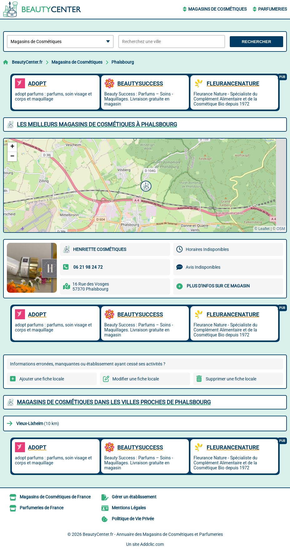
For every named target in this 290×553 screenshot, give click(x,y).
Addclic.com (152, 544)
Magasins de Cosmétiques (217, 9)
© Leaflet (261, 229)
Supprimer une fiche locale (231, 378)
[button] (145, 185)
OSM (281, 229)
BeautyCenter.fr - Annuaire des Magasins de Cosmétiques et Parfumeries (153, 534)
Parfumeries (272, 9)
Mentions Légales (129, 507)
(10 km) (37, 423)
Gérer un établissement (134, 496)
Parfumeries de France (41, 507)
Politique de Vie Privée (133, 518)
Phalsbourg (122, 62)
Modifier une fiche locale (135, 378)
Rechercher (256, 41)
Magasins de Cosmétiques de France (55, 496)
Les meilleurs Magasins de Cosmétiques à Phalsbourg (97, 124)
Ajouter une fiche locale (41, 378)
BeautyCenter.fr (27, 62)
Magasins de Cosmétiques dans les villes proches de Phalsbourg (114, 402)
